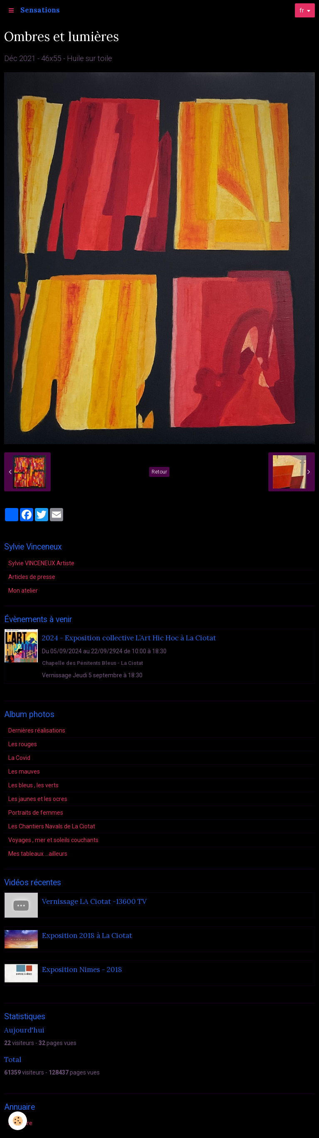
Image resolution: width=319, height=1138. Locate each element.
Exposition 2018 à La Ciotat (87, 935)
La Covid (19, 758)
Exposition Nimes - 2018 (82, 969)
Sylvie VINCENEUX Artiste (41, 563)
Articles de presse (31, 577)
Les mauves (24, 771)
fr (301, 10)
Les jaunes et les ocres (37, 799)
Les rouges (22, 744)
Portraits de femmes (35, 812)
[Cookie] (17, 1120)
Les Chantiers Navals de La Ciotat (51, 826)
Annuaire (20, 1123)
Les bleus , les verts (33, 785)
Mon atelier (23, 590)
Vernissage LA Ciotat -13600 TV (94, 901)
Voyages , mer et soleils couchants (53, 840)
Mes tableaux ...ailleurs (37, 853)
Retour (159, 472)
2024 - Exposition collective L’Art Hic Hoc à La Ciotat (129, 638)
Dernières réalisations (36, 730)
